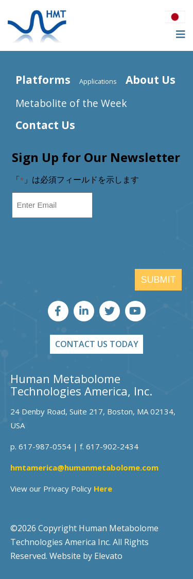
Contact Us (45, 125)
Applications (98, 81)
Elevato (108, 556)
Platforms (43, 80)
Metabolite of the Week (71, 103)
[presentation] (90, 246)
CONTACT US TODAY (96, 344)
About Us (151, 80)
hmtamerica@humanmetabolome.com (84, 467)
